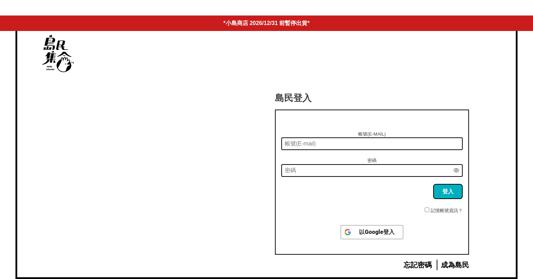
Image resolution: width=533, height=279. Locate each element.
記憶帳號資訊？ (447, 210)
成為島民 (455, 265)
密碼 (372, 160)
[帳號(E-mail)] (372, 143)
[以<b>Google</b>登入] (372, 232)
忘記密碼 (418, 265)
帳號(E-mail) (372, 134)
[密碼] (372, 170)
